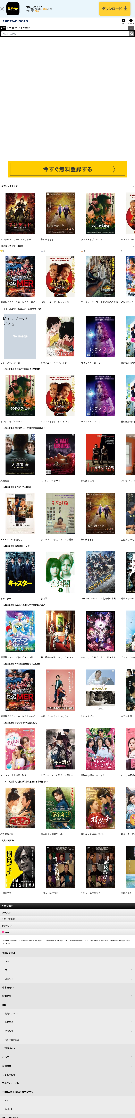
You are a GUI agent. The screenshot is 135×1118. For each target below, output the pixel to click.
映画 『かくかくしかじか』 (55, 720)
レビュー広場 (8, 1078)
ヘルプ (5, 1061)
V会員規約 (13, 945)
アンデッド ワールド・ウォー (15, 243)
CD (13, 32)
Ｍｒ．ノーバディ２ (10, 367)
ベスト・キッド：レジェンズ (55, 306)
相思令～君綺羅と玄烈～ (93, 838)
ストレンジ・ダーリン (51, 485)
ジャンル (67, 916)
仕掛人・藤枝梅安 (49, 897)
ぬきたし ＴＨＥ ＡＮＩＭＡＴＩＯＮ (100, 661)
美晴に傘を (126, 897)
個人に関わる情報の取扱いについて (77, 945)
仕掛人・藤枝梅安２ (90, 897)
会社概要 (6, 945)
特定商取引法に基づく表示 (99, 945)
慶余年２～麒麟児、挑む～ (54, 838)
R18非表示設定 (12, 1043)
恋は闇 (44, 602)
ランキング (67, 930)
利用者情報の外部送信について (120, 945)
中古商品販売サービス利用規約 (54, 945)
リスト (123, 27)
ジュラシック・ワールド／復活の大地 (99, 306)
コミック (23, 32)
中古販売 (9, 1034)
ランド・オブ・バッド (92, 243)
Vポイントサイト (10, 1087)
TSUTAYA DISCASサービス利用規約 (30, 945)
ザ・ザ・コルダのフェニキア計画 (57, 544)
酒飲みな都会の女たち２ (93, 779)
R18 (130, 32)
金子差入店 (126, 720)
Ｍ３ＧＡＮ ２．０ (90, 367)
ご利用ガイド (8, 1052)
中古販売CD (35, 32)
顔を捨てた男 (87, 485)
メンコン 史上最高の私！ (13, 779)
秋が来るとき (47, 243)
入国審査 (4, 485)
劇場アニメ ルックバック (54, 367)
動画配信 (6, 1000)
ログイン (131, 27)
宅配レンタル (11, 1017)
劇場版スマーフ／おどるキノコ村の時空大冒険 (23, 661)
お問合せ (6, 1069)
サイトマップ (7, 948)
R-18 (67, 936)
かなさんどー (87, 720)
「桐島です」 (7, 897)
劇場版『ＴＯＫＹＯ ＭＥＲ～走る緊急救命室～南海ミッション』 (33, 306)
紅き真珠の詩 (7, 838)
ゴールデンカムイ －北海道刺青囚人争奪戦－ (104, 602)
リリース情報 (67, 923)
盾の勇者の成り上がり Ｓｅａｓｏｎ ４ (61, 661)
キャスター (5, 602)
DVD (5, 32)
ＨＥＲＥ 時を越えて (11, 544)
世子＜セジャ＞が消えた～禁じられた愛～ (61, 779)
